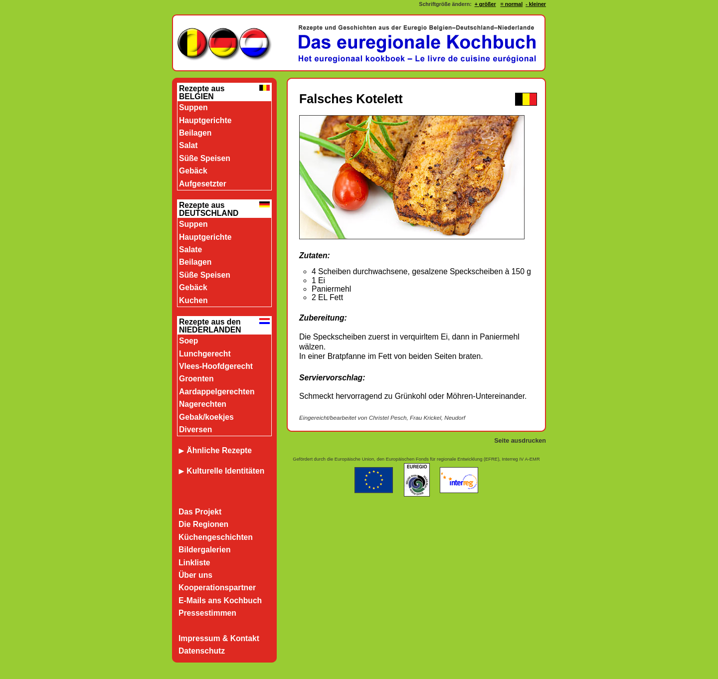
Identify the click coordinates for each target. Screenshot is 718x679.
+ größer (485, 4)
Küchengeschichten (216, 537)
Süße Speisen (204, 158)
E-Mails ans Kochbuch (220, 600)
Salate (190, 249)
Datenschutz (202, 651)
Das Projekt (200, 512)
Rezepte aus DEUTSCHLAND (208, 209)
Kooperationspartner (217, 587)
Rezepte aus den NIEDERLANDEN (210, 326)
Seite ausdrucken (520, 440)
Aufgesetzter (202, 183)
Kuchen (193, 300)
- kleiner (536, 4)
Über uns (195, 575)
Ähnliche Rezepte (215, 450)
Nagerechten (202, 404)
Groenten (196, 378)
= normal (511, 4)
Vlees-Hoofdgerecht (216, 366)
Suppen (193, 107)
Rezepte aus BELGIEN (201, 92)
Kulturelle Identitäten (225, 471)
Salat (188, 145)
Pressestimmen (207, 613)
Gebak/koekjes (206, 417)
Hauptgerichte (205, 120)
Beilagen (195, 133)
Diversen (195, 429)
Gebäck (193, 171)
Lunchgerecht (205, 353)
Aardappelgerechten (217, 391)
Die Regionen (203, 524)
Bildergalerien (205, 549)
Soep (188, 341)
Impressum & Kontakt (219, 638)
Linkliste (194, 562)
